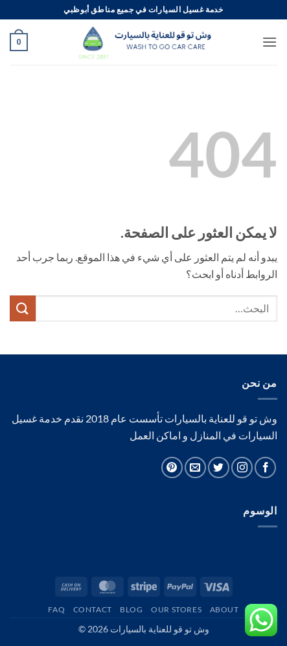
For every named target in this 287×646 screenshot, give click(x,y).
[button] (269, 42)
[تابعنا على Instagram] (242, 467)
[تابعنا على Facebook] (265, 467)
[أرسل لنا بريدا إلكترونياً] (195, 467)
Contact (92, 609)
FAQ (56, 609)
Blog (131, 609)
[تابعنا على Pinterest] (172, 467)
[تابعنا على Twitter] (218, 467)
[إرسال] (23, 308)
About (224, 609)
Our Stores (176, 609)
